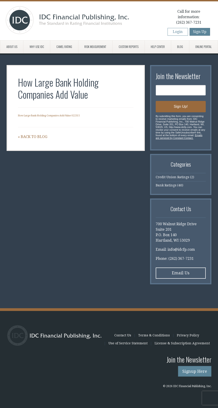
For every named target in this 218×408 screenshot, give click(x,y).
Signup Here (194, 371)
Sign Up (199, 32)
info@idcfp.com (181, 249)
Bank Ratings (166, 185)
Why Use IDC (37, 46)
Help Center (158, 46)
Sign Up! (181, 106)
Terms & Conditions (154, 335)
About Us (11, 46)
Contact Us (122, 335)
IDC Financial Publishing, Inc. (65, 338)
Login (178, 32)
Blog (180, 46)
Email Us (181, 272)
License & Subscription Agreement (182, 343)
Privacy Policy (188, 335)
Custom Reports (128, 46)
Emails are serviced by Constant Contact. (179, 136)
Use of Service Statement (128, 343)
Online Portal (203, 46)
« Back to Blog (32, 137)
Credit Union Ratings (172, 177)
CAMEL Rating (64, 46)
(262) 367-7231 (188, 22)
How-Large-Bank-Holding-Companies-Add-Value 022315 (49, 115)
